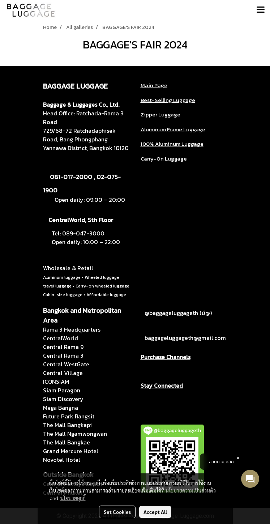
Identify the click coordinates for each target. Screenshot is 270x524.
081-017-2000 (71, 177)
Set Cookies (117, 511)
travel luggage (57, 286)
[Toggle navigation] (261, 10)
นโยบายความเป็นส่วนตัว (191, 490)
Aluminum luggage (62, 277)
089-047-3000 (83, 233)
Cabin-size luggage (62, 294)
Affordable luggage (106, 294)
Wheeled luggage (102, 277)
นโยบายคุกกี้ (73, 498)
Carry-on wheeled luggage (102, 286)
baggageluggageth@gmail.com (185, 337)
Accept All (155, 511)
